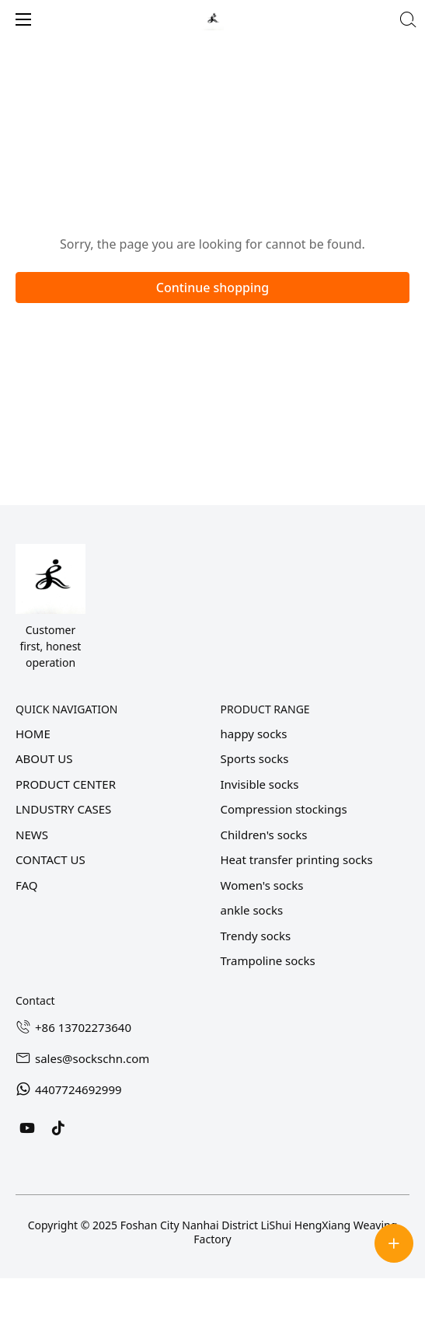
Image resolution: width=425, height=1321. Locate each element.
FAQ (27, 885)
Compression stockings (284, 809)
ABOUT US (44, 758)
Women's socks (262, 885)
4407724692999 (78, 1089)
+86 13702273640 (83, 1027)
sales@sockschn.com (92, 1058)
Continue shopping (213, 287)
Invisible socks (260, 784)
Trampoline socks (268, 960)
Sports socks (255, 758)
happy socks (254, 733)
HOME (33, 733)
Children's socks (264, 834)
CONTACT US (50, 859)
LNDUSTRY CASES (63, 809)
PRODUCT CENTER (66, 784)
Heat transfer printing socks (297, 859)
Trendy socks (256, 935)
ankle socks (252, 910)
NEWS (32, 834)
